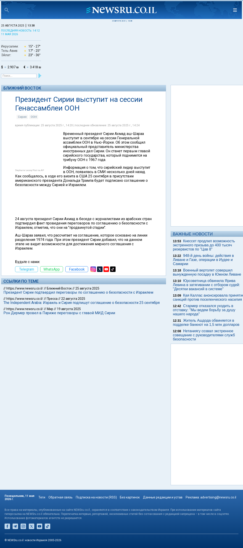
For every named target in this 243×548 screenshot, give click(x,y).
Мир (50, 309)
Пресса (52, 298)
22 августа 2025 (73, 298)
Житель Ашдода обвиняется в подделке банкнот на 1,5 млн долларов (206, 323)
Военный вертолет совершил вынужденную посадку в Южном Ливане (207, 272)
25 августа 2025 (87, 288)
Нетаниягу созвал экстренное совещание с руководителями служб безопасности (204, 335)
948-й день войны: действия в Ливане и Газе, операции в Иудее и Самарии (203, 260)
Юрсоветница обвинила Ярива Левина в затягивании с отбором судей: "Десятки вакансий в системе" (206, 285)
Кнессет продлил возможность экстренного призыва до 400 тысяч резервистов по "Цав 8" (204, 245)
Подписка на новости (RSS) (96, 497)
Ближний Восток (22, 88)
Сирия (22, 117)
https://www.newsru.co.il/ (24, 288)
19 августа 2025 (69, 309)
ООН (34, 117)
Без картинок (130, 497)
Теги (41, 497)
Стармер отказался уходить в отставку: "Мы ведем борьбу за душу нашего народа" (204, 310)
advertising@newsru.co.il (218, 497)
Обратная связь (60, 497)
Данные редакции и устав (162, 497)
